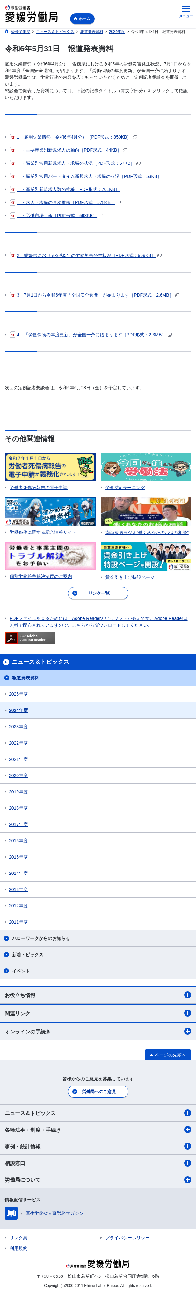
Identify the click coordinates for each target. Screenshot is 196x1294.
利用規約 (18, 1248)
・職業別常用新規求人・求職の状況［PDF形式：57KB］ (75, 163)
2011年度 (18, 922)
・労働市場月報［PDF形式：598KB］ (56, 215)
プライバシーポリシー (127, 1237)
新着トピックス (27, 954)
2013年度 (18, 889)
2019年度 (18, 791)
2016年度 (18, 840)
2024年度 (18, 710)
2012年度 (18, 905)
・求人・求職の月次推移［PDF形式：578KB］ (65, 202)
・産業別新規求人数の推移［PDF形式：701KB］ (67, 189)
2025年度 (18, 694)
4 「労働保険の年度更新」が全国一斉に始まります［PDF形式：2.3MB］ (91, 334)
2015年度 (18, 856)
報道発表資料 (25, 677)
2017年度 (18, 824)
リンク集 (18, 1237)
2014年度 (18, 873)
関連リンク (98, 1013)
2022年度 (18, 742)
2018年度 (18, 808)
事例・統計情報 (98, 1146)
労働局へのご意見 (99, 1091)
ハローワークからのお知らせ (41, 938)
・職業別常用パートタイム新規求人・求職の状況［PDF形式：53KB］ (88, 176)
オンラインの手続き (98, 1031)
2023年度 (18, 726)
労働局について (98, 1179)
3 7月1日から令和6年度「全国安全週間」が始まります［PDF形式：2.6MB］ (94, 295)
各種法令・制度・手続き (98, 1129)
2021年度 (18, 759)
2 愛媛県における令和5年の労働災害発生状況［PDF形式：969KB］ (86, 255)
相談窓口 (98, 1163)
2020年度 (18, 775)
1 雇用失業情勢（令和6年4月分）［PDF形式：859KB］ (73, 137)
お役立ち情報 (98, 994)
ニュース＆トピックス (98, 1112)
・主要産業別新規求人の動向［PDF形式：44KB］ (68, 150)
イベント (21, 970)
